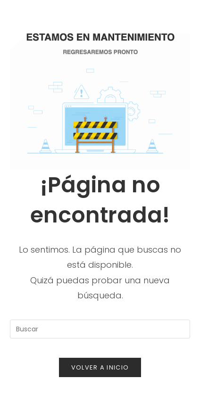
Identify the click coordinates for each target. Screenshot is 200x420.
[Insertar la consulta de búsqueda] (100, 329)
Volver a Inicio (100, 367)
